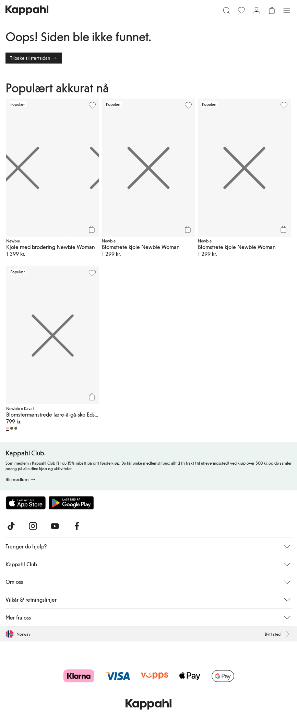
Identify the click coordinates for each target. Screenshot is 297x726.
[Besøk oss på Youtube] (54, 526)
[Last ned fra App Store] (25, 503)
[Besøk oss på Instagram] (32, 526)
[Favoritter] (241, 10)
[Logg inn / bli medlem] (256, 10)
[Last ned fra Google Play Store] (71, 503)
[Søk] (226, 10)
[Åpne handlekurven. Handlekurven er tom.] (271, 10)
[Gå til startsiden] (26, 10)
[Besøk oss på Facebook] (76, 526)
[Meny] (286, 10)
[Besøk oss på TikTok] (10, 526)
